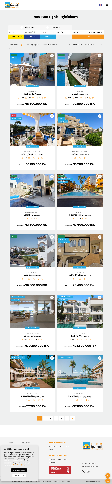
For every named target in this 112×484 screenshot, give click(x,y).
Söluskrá (26, 443)
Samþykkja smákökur (19, 470)
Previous (11, 69)
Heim (11, 443)
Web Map (69, 481)
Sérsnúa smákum (19, 475)
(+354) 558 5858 (89, 464)
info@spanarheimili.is (90, 466)
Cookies (63, 481)
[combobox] (16, 32)
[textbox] (17, 32)
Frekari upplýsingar (19, 465)
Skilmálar (57, 481)
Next (53, 69)
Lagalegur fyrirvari (47, 481)
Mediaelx (98, 481)
